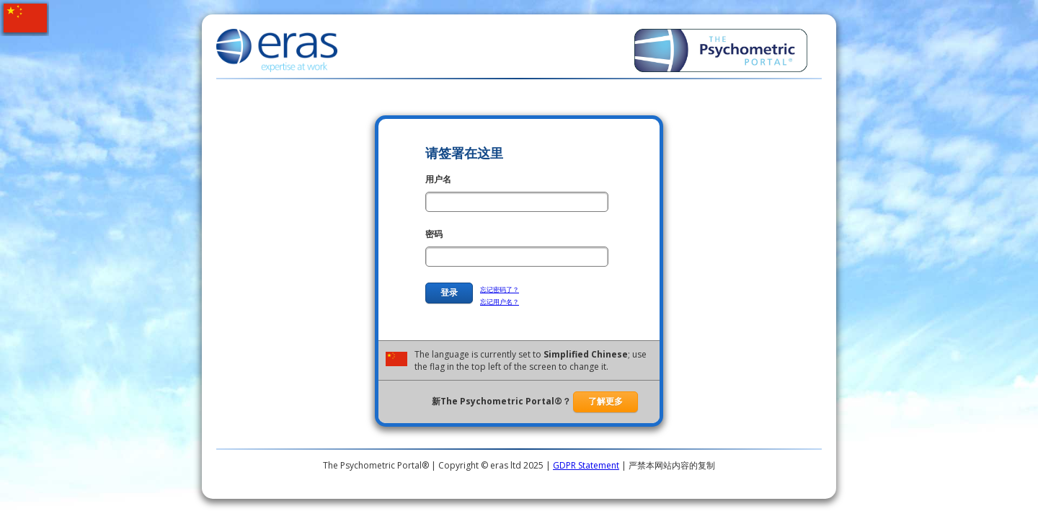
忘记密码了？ (499, 289)
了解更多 (605, 401)
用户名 (438, 179)
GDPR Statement (586, 465)
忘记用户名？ (499, 301)
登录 (449, 293)
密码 (434, 234)
